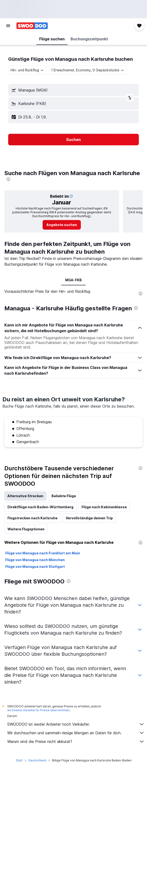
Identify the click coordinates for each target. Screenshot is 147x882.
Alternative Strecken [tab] (25, 496)
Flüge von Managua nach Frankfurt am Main (42, 553)
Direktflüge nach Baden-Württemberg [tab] (40, 507)
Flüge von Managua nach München (35, 560)
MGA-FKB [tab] (73, 280)
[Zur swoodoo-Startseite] (32, 25)
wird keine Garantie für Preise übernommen (38, 710)
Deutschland (37, 760)
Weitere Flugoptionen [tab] (26, 529)
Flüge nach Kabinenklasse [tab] (104, 507)
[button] (8, 25)
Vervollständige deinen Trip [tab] (89, 518)
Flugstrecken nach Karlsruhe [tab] (32, 518)
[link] (62, 225)
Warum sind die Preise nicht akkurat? (76, 741)
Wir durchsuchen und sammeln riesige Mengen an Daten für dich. (76, 733)
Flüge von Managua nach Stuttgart (35, 566)
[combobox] (27, 70)
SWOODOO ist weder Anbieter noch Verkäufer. (76, 724)
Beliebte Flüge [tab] (63, 496)
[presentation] (8, 179)
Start (19, 760)
